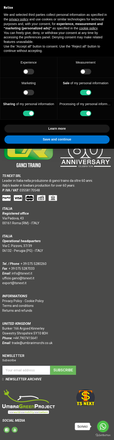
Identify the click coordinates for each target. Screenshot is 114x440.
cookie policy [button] (88, 28)
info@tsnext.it (22, 273)
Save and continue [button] (57, 139)
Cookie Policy (34, 301)
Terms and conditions (18, 306)
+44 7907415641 (25, 338)
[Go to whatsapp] (103, 426)
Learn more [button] (57, 128)
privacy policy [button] (18, 19)
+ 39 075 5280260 (33, 264)
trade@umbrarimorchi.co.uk (32, 343)
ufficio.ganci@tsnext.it (18, 278)
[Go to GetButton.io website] (103, 435)
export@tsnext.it (14, 283)
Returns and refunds (17, 310)
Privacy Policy (12, 301)
